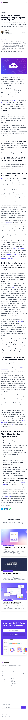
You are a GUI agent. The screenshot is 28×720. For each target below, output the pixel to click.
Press (3, 700)
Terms (3, 714)
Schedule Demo (5, 692)
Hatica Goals (13, 683)
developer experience (18, 248)
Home (3, 671)
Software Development (7, 10)
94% (8, 77)
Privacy (7, 714)
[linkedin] (5, 509)
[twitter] (2, 509)
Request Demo (14, 634)
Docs (3, 696)
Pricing (3, 673)
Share (24, 32)
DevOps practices (8, 222)
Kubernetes (20, 321)
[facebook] (7, 509)
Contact (3, 698)
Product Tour (4, 677)
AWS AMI (14, 287)
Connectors (4, 675)
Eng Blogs (4, 679)
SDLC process (4, 102)
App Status (4, 681)
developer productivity (7, 258)
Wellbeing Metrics (13, 677)
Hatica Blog (8, 496)
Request (23, 707)
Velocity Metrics (12, 672)
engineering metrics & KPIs (13, 254)
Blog (21, 671)
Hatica (13, 250)
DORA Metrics (14, 675)
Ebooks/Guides (23, 673)
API (11, 685)
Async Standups (13, 681)
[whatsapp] (10, 509)
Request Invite (5, 694)
